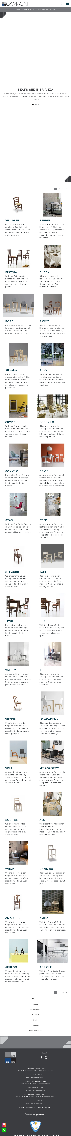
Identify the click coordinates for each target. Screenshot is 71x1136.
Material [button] (35, 1015)
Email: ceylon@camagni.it (35, 1103)
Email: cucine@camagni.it (35, 1077)
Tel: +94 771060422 (35, 1100)
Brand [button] (35, 1004)
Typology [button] (35, 1025)
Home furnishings (28, 9)
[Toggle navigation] (67, 4)
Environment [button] (35, 1009)
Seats (38, 9)
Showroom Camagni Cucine (35, 1070)
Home (18, 9)
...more (35, 99)
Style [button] (35, 1020)
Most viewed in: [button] (35, 1030)
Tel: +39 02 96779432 (35, 1087)
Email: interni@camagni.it (35, 1090)
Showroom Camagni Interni (36, 1083)
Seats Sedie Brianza (48, 9)
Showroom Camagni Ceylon (35, 1096)
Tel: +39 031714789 (35, 1074)
